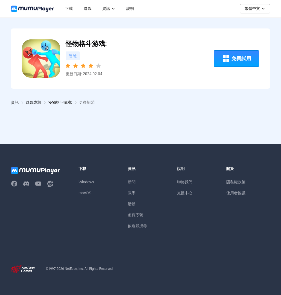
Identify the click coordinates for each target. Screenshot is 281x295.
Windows (86, 182)
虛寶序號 (135, 215)
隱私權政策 (235, 182)
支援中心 (184, 193)
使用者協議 (235, 193)
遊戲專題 (33, 102)
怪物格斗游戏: (60, 102)
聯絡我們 (184, 182)
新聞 (131, 182)
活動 (131, 204)
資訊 (15, 102)
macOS (85, 193)
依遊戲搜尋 (137, 226)
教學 (131, 193)
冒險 (73, 56)
